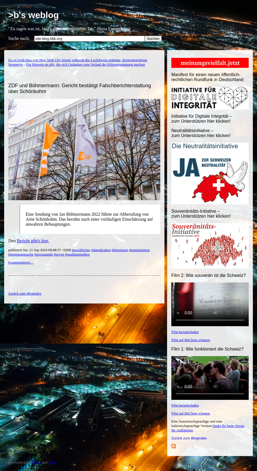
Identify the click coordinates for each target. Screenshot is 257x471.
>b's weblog (33, 15)
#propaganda (43, 254)
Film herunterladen (185, 332)
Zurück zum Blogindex (189, 438)
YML (52, 462)
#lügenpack (119, 250)
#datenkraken (101, 250)
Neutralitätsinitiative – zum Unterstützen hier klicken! (200, 133)
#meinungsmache (20, 254)
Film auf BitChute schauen (190, 340)
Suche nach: (19, 38)
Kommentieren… (20, 262)
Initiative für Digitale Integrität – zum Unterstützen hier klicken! (201, 118)
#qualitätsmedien (77, 254)
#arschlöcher (81, 250)
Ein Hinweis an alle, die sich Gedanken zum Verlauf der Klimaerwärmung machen (85, 64)
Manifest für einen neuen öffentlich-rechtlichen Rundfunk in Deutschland (207, 77)
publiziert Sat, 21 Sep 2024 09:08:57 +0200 (40, 250)
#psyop (59, 254)
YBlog (36, 462)
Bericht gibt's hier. (33, 240)
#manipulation (139, 250)
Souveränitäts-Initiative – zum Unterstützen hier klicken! (200, 213)
